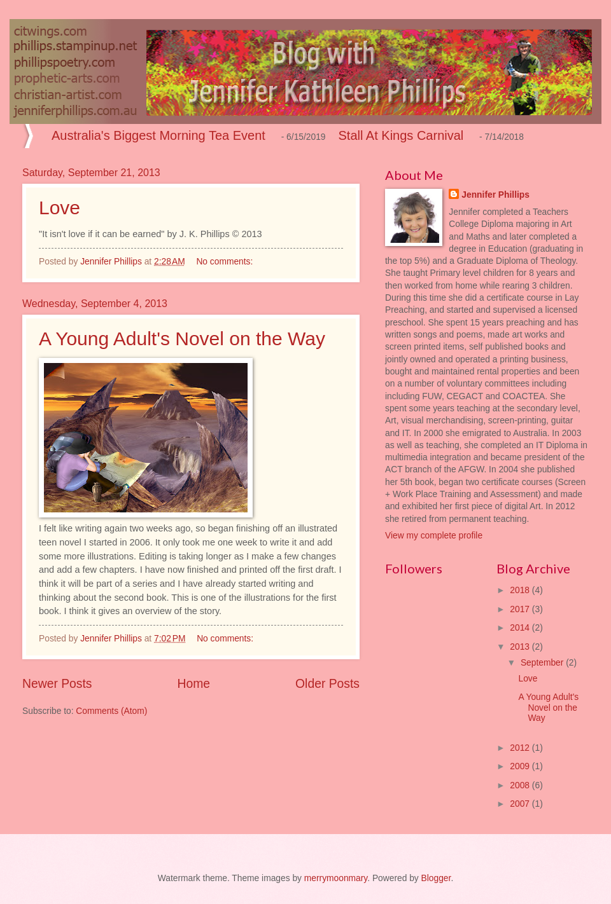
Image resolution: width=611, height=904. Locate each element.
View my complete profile (433, 535)
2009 (521, 766)
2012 (521, 748)
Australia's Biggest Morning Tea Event (158, 135)
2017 (521, 609)
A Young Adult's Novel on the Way (182, 338)
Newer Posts (57, 683)
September (543, 663)
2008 (521, 785)
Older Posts (327, 683)
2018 (521, 590)
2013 (521, 647)
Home (194, 683)
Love (59, 207)
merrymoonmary (335, 878)
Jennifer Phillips (495, 195)
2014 (521, 628)
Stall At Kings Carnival (401, 135)
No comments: (225, 261)
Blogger (436, 878)
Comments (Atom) (111, 711)
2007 (521, 804)
